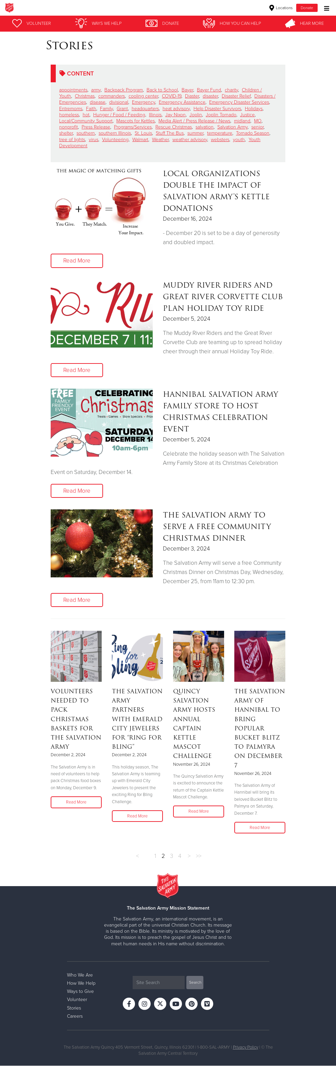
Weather (160, 139)
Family (106, 109)
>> (198, 856)
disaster (210, 96)
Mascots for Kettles (135, 121)
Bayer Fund (209, 90)
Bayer (187, 90)
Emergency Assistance (182, 102)
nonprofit (68, 127)
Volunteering (115, 139)
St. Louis (143, 133)
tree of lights (72, 139)
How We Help (81, 983)
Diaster (192, 96)
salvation (205, 127)
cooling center (143, 96)
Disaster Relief (236, 96)
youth (239, 139)
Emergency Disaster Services (239, 102)
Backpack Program (123, 90)
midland (242, 121)
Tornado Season (252, 133)
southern (86, 133)
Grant (122, 109)
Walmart (140, 139)
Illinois (155, 115)
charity (231, 90)
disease (97, 102)
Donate (307, 7)
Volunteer (77, 1000)
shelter (66, 133)
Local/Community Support (86, 121)
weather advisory (189, 139)
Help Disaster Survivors (217, 109)
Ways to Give (80, 992)
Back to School (162, 90)
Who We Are (80, 975)
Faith (91, 109)
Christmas (85, 96)
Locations (281, 8)
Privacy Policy (245, 1047)
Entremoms (70, 109)
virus (93, 139)
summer (195, 133)
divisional (118, 102)
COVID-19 (171, 96)
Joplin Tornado (221, 115)
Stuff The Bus (170, 133)
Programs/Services (133, 127)
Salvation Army (232, 127)
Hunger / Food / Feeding (119, 115)
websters (220, 139)
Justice (247, 115)
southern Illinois (115, 133)
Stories (74, 1008)
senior (257, 127)
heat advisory (176, 109)
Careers (75, 1016)
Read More (76, 260)
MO (258, 121)
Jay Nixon (175, 115)
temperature (219, 133)
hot (86, 115)
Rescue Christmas (173, 127)
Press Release (96, 127)
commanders (111, 96)
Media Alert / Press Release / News (194, 121)
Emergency (143, 102)
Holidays (254, 109)
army (96, 90)
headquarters (145, 109)
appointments (73, 90)
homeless (69, 115)
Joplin (195, 115)
